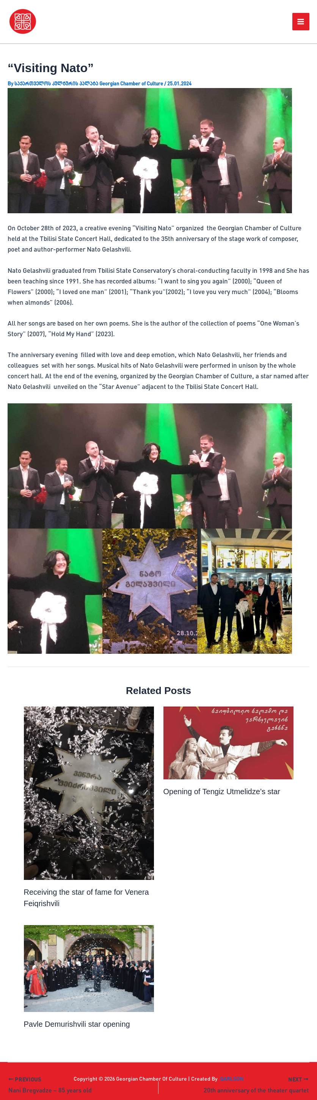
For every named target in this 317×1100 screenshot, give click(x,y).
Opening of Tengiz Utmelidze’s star (221, 791)
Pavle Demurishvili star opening (77, 1024)
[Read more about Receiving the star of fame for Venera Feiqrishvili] (89, 793)
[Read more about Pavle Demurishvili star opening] (89, 968)
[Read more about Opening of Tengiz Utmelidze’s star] (228, 743)
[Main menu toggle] (301, 21)
